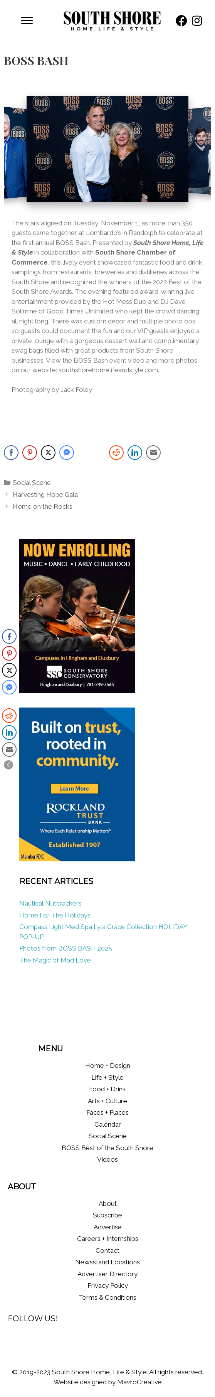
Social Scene (32, 482)
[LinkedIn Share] (135, 452)
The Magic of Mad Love (55, 960)
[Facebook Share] (11, 452)
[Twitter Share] (48, 452)
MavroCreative (139, 1382)
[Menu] (27, 20)
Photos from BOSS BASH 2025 (65, 948)
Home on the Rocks (42, 506)
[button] (181, 21)
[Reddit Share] (116, 452)
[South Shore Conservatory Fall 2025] (77, 690)
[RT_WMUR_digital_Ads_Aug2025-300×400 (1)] (77, 859)
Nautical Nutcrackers (50, 903)
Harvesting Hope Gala (45, 494)
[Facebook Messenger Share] (66, 452)
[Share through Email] (153, 452)
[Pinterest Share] (29, 452)
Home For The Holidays (55, 915)
